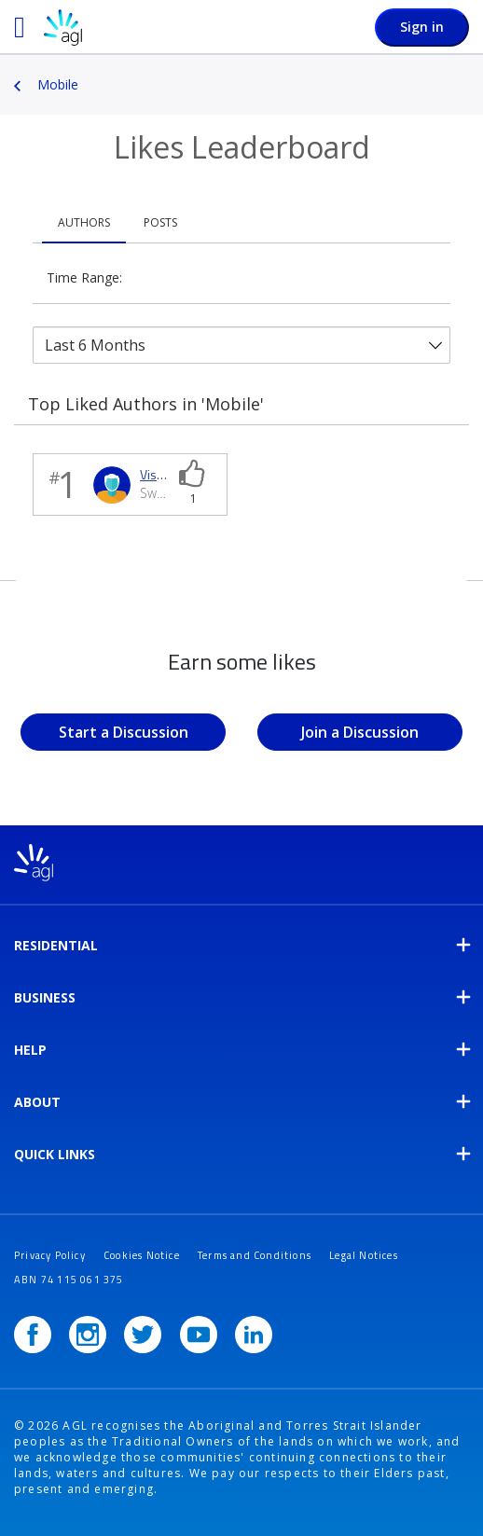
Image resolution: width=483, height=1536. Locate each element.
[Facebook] (32, 1334)
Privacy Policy (50, 1255)
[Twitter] (142, 1334)
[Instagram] (87, 1334)
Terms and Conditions (254, 1255)
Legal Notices (363, 1255)
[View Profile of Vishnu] (159, 474)
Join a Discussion (360, 732)
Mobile (57, 84)
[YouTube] (198, 1334)
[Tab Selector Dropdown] (241, 345)
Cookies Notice (142, 1255)
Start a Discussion (123, 732)
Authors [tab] (84, 222)
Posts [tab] (160, 222)
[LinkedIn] (253, 1334)
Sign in (422, 26)
